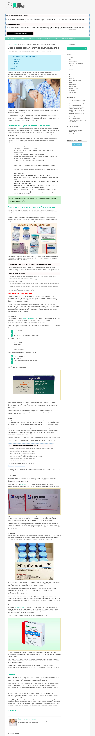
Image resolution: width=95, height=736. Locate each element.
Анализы (56, 38)
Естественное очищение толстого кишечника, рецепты (77, 101)
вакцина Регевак (20, 607)
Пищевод (71, 78)
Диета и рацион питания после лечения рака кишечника (77, 107)
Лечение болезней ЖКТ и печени (15, 38)
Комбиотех (16, 63)
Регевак (15, 66)
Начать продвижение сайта (20, 33)
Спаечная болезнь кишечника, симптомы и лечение (77, 117)
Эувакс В (15, 61)
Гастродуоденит (73, 61)
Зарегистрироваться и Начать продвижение (20, 293)
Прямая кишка (72, 84)
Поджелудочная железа (75, 80)
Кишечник (30, 38)
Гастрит (71, 59)
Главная (10, 44)
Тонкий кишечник (73, 88)
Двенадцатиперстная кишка (76, 63)
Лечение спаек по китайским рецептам (76, 111)
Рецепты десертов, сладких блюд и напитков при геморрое (78, 104)
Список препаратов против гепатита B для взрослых (25, 58)
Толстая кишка (72, 86)
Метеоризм (72, 73)
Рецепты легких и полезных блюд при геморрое (77, 120)
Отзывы (12, 68)
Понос (70, 82)
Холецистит (72, 90)
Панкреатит (72, 75)
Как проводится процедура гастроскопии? (76, 131)
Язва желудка (72, 92)
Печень (39, 38)
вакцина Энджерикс (28, 318)
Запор (70, 67)
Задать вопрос (77, 145)
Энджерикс (16, 60)
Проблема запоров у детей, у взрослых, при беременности (76, 114)
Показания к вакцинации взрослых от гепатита (23, 56)
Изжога (71, 69)
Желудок (47, 38)
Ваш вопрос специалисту (68, 38)
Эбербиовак (16, 65)
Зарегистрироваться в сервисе (16, 466)
